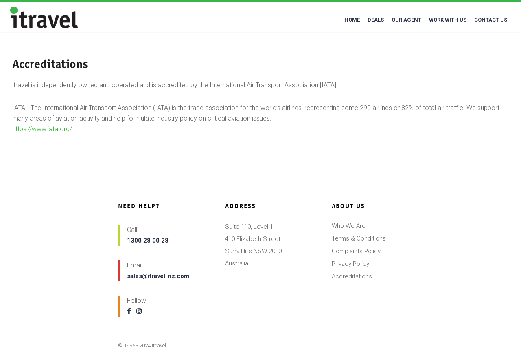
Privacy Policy (350, 263)
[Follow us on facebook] (131, 311)
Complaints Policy (356, 251)
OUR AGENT (406, 20)
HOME (352, 20)
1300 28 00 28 (148, 240)
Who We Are (349, 226)
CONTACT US (490, 20)
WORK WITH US (447, 20)
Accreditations (352, 276)
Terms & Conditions (359, 238)
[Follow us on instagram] (141, 311)
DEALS (376, 20)
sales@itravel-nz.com (158, 276)
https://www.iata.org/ (42, 129)
